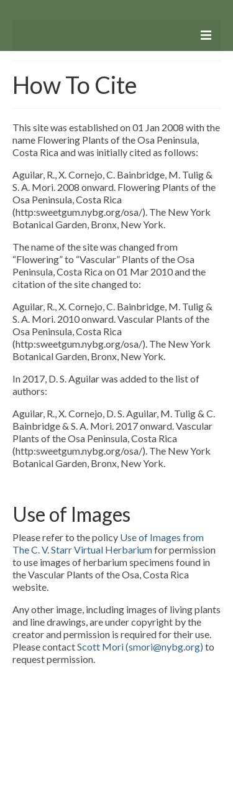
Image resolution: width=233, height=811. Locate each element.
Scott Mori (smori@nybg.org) (140, 646)
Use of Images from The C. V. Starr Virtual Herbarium (108, 543)
